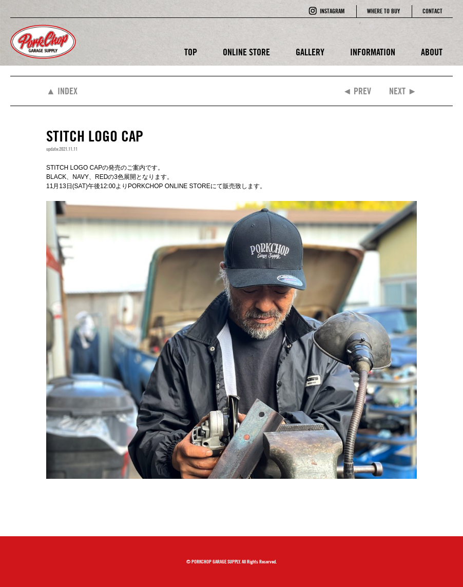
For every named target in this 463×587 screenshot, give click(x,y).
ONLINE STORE (246, 52)
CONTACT (432, 11)
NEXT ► (403, 91)
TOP (190, 52)
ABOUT (431, 52)
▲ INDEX (62, 91)
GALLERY (310, 52)
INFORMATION (372, 52)
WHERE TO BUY (383, 11)
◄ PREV (356, 91)
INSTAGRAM (332, 11)
